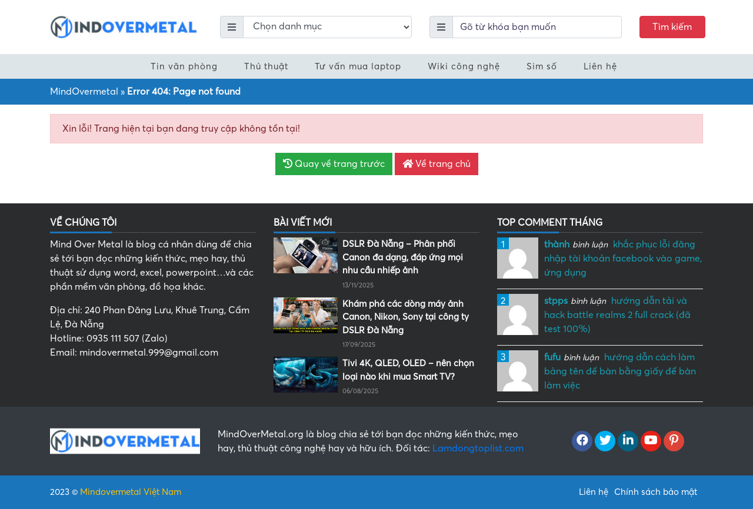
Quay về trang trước (334, 164)
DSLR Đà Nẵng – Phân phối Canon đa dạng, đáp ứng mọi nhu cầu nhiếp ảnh (402, 257)
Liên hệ (600, 66)
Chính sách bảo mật (655, 492)
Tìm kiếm (672, 27)
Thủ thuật (266, 66)
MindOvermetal (84, 91)
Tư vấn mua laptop (358, 66)
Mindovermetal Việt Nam (130, 492)
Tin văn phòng (184, 66)
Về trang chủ (436, 164)
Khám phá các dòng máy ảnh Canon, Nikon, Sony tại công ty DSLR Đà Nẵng (405, 317)
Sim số (542, 66)
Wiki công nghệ (464, 66)
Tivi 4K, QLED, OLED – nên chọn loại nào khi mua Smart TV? (408, 370)
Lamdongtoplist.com (478, 448)
